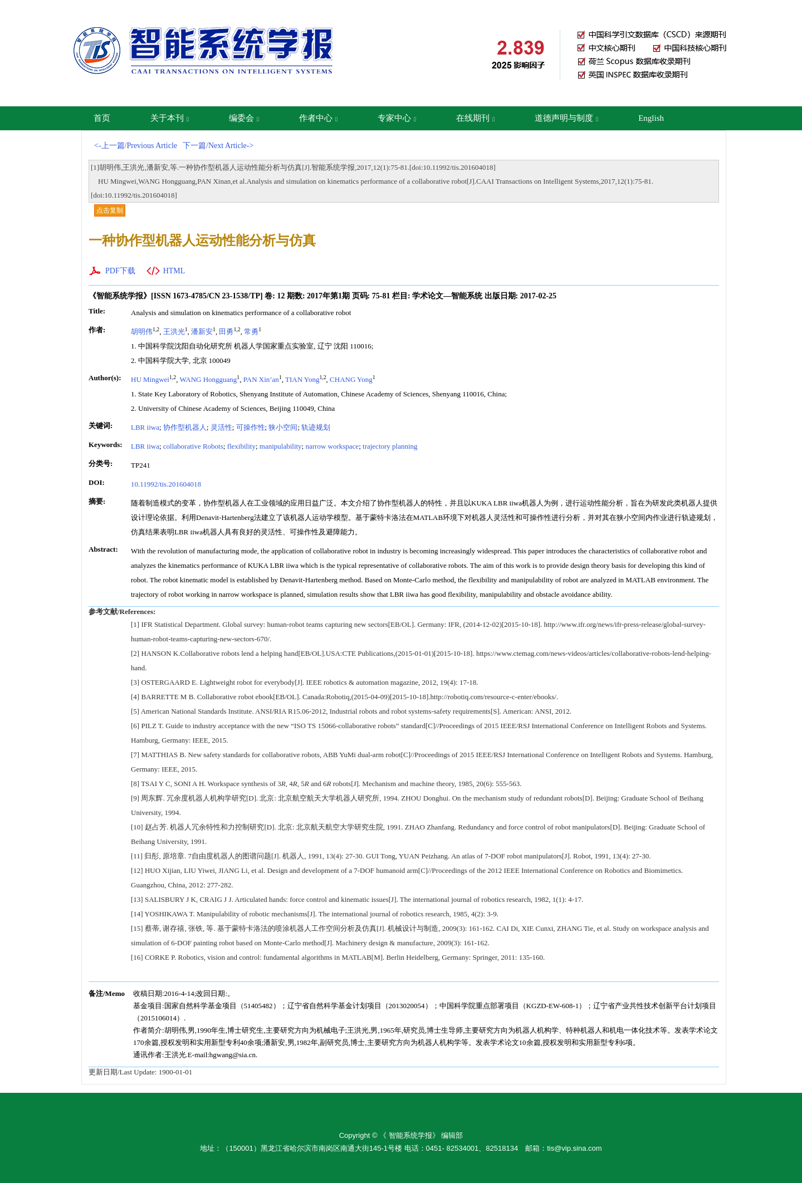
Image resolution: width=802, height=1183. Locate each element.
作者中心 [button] (318, 118)
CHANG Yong (351, 379)
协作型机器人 (185, 427)
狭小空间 (282, 427)
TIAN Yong (302, 379)
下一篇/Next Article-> (218, 145)
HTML (174, 271)
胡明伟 (142, 331)
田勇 (226, 331)
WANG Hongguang (208, 379)
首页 (102, 118)
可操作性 (250, 427)
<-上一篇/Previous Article (135, 145)
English (651, 118)
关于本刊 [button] (169, 118)
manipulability (281, 446)
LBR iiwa (145, 427)
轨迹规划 (315, 427)
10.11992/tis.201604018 (166, 484)
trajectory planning (390, 446)
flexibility (241, 446)
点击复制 (109, 210)
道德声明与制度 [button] (566, 118)
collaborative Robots (193, 446)
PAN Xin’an (261, 379)
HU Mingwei (150, 379)
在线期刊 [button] (475, 118)
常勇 (251, 331)
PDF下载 (120, 271)
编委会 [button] (244, 118)
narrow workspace (332, 446)
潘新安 (202, 331)
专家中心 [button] (397, 118)
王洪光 (174, 331)
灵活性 (221, 427)
